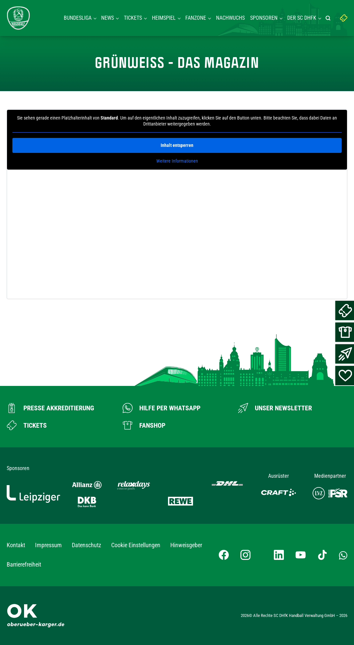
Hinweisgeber (186, 545)
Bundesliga (78, 18)
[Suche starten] (329, 18)
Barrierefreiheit (24, 564)
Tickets (133, 18)
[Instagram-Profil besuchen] (245, 555)
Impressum (48, 545)
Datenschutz (86, 545)
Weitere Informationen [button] (177, 161)
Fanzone (195, 18)
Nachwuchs (230, 18)
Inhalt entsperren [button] (177, 145)
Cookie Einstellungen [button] (135, 545)
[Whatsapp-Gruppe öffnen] (343, 555)
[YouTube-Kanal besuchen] (301, 555)
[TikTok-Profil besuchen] (322, 555)
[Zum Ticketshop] (27, 425)
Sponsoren (264, 18)
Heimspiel (164, 18)
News (107, 18)
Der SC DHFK (301, 18)
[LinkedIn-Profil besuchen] (279, 555)
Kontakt (16, 545)
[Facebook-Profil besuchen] (224, 555)
